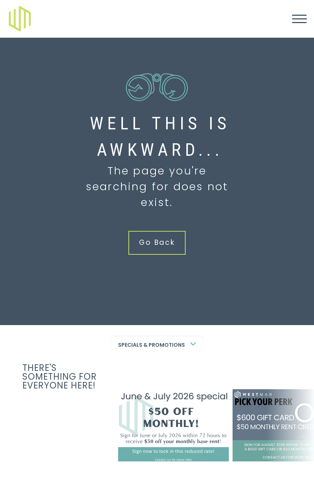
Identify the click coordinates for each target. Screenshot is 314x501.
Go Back (157, 242)
